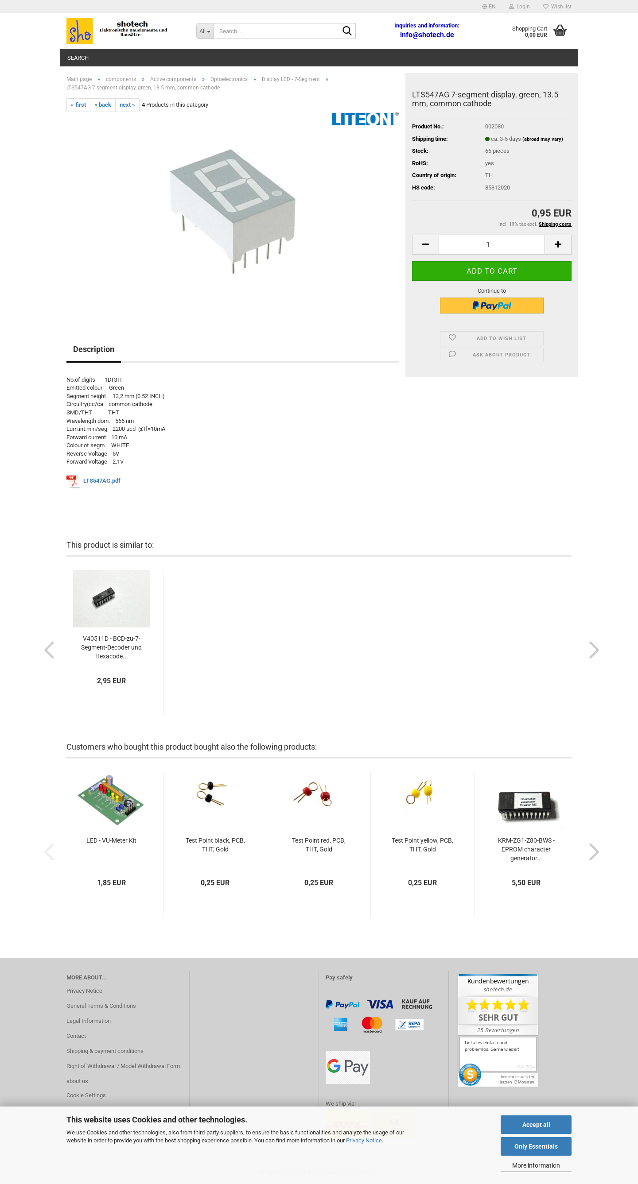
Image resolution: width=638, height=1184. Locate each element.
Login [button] (519, 7)
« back (102, 104)
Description (93, 349)
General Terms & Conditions (101, 1005)
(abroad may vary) (542, 139)
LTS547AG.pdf (102, 481)
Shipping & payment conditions (105, 1051)
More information (536, 1165)
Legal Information (88, 1021)
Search (78, 57)
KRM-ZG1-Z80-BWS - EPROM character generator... (526, 849)
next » (127, 104)
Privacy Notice (364, 1140)
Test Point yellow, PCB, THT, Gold (422, 845)
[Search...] (205, 31)
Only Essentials (536, 1146)
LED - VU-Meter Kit (111, 840)
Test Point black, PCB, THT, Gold (215, 845)
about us (77, 1081)
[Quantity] (492, 245)
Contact (76, 1036)
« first (78, 104)
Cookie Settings (86, 1095)
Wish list (557, 7)
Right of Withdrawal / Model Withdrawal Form (123, 1066)
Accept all (536, 1124)
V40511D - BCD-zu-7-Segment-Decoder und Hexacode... (111, 647)
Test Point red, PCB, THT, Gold (319, 845)
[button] (488, 6)
